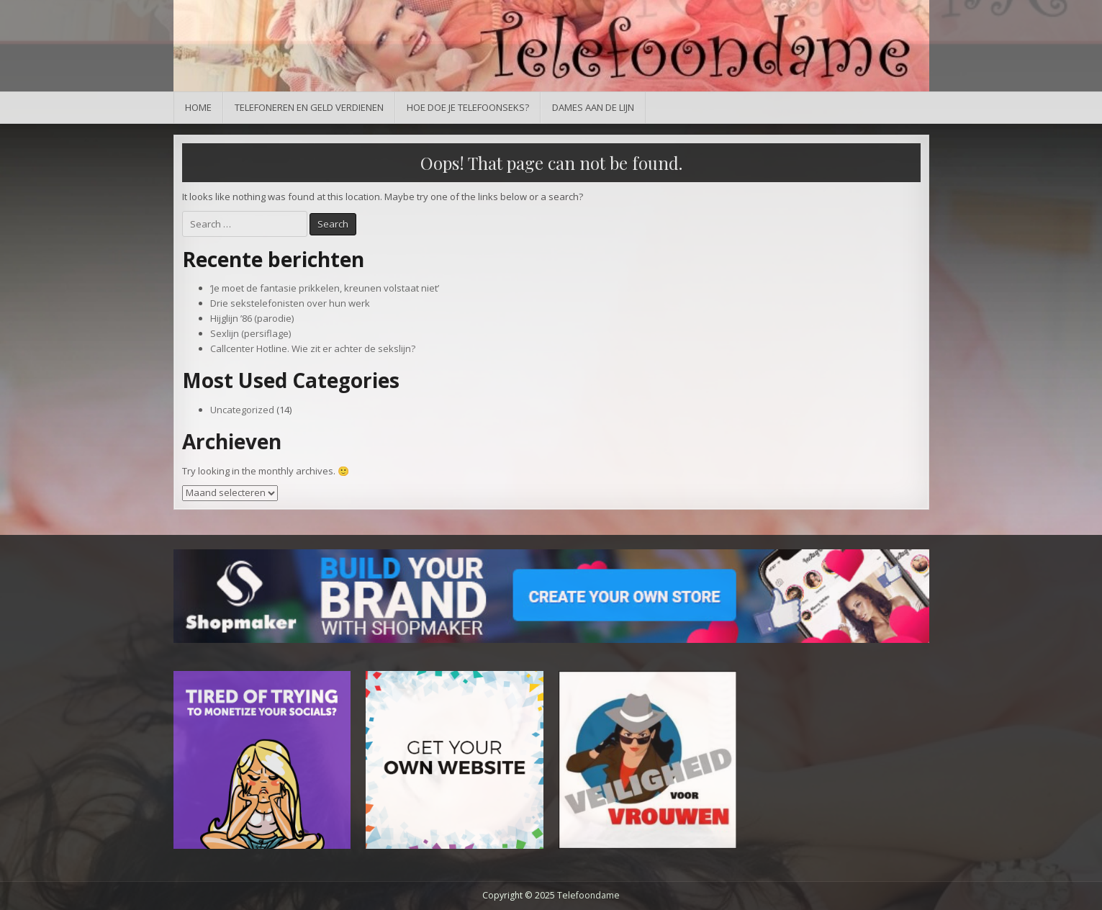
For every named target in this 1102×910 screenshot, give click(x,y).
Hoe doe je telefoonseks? (468, 107)
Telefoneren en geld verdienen (309, 107)
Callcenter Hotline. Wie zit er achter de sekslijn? (312, 348)
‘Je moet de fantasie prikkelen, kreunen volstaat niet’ (324, 287)
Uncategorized (242, 409)
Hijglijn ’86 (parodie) (252, 318)
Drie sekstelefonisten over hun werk (290, 303)
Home (198, 107)
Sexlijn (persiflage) (250, 333)
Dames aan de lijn (593, 107)
